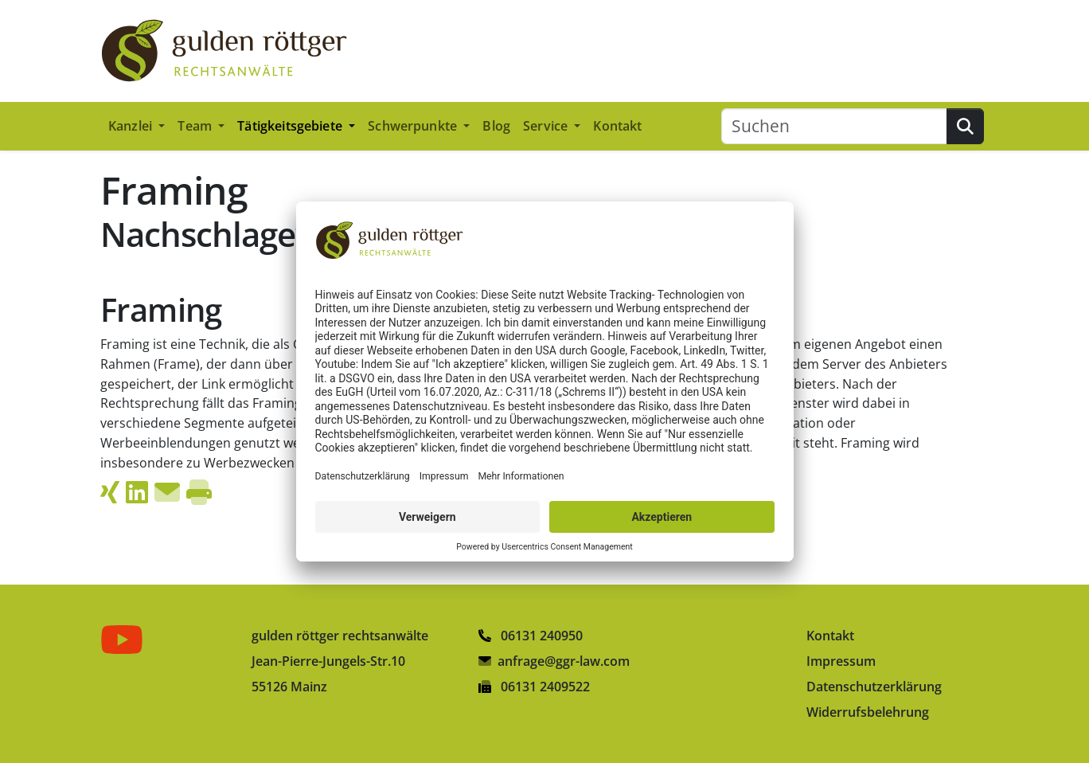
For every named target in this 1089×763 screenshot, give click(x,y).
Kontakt (617, 126)
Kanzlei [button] (131, 126)
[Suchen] (834, 126)
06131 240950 (530, 635)
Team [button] (196, 126)
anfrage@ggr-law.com (564, 661)
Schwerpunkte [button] (414, 126)
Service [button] (547, 126)
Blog (496, 126)
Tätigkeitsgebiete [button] (291, 126)
